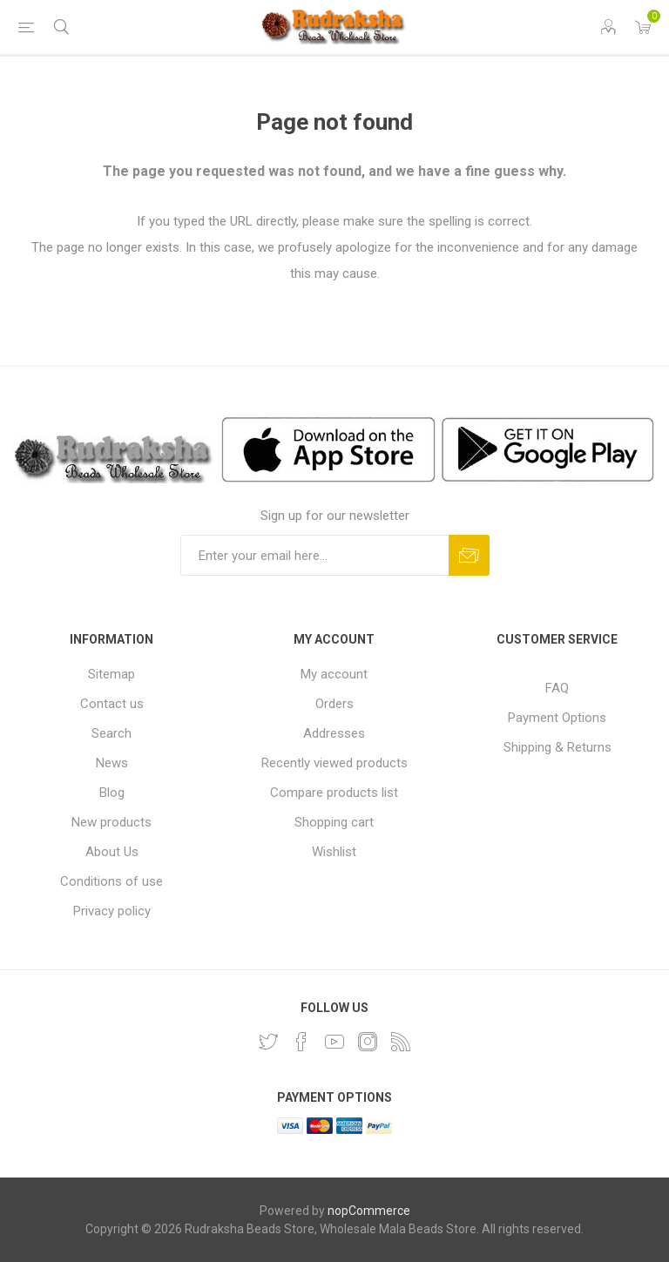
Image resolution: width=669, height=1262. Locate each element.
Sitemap (111, 674)
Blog (112, 792)
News (112, 763)
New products (111, 822)
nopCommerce (369, 1211)
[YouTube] (334, 1042)
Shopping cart (334, 822)
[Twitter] (268, 1042)
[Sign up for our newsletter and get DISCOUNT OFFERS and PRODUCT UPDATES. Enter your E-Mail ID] (314, 555)
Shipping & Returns (557, 747)
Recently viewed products (334, 763)
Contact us (112, 704)
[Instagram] (368, 1042)
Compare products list (334, 792)
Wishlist (334, 852)
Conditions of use (111, 881)
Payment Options (557, 717)
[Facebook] (301, 1042)
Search (111, 733)
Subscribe (469, 555)
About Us (112, 852)
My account (334, 674)
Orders (334, 704)
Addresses (334, 733)
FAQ (557, 688)
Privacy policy (112, 911)
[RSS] (401, 1042)
